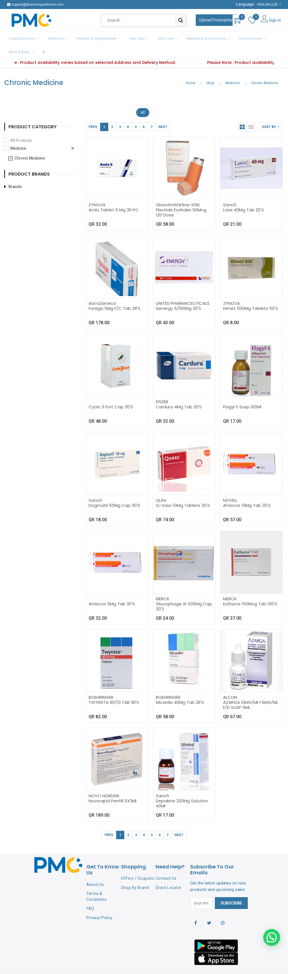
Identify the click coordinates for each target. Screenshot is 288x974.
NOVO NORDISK (104, 780)
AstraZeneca (102, 288)
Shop (210, 68)
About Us (95, 869)
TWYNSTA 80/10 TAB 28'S (114, 687)
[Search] (180, 20)
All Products (21, 125)
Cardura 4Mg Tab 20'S (179, 391)
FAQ (90, 893)
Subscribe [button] (231, 888)
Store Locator (169, 872)
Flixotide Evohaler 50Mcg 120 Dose (181, 196)
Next (162, 111)
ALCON (230, 682)
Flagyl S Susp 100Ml (242, 391)
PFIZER (162, 386)
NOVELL (230, 485)
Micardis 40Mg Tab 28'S (180, 687)
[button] (270, 37)
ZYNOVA (97, 189)
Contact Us (166, 863)
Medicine (232, 68)
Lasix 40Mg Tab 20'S (243, 194)
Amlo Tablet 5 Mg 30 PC (114, 194)
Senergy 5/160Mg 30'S (178, 293)
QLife (161, 485)
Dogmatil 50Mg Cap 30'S (114, 490)
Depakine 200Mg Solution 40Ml (182, 787)
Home (190, 68)
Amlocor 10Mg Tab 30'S (247, 490)
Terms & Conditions (96, 881)
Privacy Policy (99, 902)
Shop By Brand (135, 872)
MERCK (163, 583)
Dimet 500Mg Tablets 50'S (250, 293)
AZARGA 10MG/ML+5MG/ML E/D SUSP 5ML (250, 689)
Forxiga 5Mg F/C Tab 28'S (114, 293)
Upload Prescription (216, 20)
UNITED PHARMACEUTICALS (183, 288)
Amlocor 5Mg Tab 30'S (112, 588)
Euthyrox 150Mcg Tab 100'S (250, 588)
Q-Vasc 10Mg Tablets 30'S (183, 490)
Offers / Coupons (137, 863)
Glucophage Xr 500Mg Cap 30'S (184, 590)
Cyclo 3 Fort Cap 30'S (111, 391)
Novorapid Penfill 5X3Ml (112, 785)
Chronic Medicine (264, 68)
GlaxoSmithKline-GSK (178, 189)
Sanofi (229, 189)
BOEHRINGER (101, 682)
